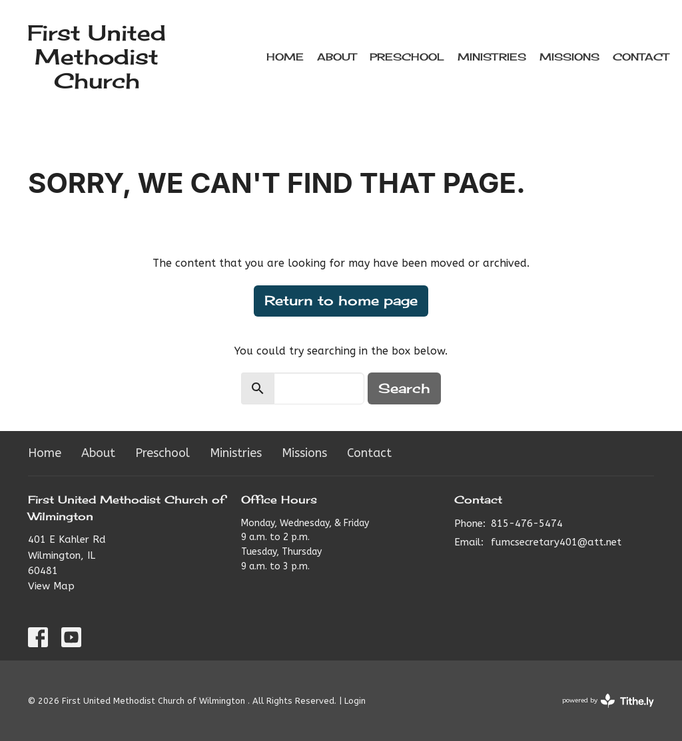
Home (285, 57)
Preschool (407, 57)
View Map (51, 586)
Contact (641, 57)
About (336, 57)
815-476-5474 (527, 523)
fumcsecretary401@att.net (556, 542)
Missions (569, 57)
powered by (608, 701)
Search (404, 388)
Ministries (492, 57)
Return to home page (341, 300)
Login (355, 701)
